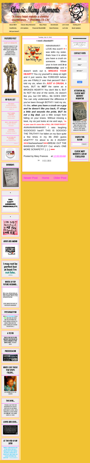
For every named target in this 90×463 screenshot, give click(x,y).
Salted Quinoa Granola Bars (11, 117)
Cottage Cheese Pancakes (11, 125)
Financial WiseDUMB (38, 28)
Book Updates (76, 28)
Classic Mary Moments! (28, 25)
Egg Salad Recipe (11, 140)
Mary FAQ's (43, 25)
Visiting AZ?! (77, 25)
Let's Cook (65, 25)
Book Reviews (54, 28)
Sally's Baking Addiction (11, 114)
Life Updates (24, 28)
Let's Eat (65, 28)
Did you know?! (14, 31)
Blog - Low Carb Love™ (11, 122)
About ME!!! (13, 25)
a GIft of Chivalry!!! (10, 43)
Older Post (60, 177)
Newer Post (31, 177)
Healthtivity (12, 28)
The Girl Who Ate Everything (11, 138)
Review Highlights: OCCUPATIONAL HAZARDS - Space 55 (11, 107)
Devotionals (54, 25)
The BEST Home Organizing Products (11, 132)
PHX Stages (11, 104)
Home (45, 177)
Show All (16, 143)
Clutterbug (11, 130)
